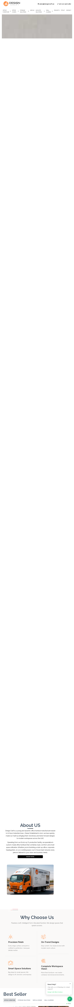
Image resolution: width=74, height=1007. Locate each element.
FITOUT (63, 12)
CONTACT (68, 12)
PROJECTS (57, 12)
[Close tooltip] (70, 983)
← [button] (54, 817)
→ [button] (66, 817)
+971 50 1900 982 (64, 5)
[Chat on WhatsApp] (69, 998)
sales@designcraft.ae (46, 5)
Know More (30, 863)
